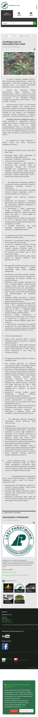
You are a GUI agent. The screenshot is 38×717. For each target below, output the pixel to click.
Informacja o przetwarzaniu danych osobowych (15, 575)
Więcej (23, 707)
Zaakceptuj (14, 711)
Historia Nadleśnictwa (7, 601)
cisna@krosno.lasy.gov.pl (8, 622)
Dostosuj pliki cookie (26, 711)
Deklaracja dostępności (32, 667)
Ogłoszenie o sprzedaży (9, 572)
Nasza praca (5, 36)
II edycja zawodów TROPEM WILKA (30, 591)
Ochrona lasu (14, 36)
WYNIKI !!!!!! (18, 601)
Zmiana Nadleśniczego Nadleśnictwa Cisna (19, 592)
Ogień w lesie (7, 590)
